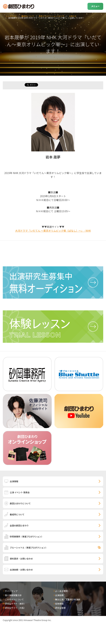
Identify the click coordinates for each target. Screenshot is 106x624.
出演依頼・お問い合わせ (21, 569)
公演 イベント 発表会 (20, 492)
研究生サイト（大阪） (15, 607)
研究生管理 (60, 607)
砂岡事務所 (26, 536)
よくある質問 (61, 590)
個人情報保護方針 (13, 595)
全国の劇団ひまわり (19, 525)
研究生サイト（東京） (15, 603)
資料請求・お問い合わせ (21, 558)
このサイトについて (14, 599)
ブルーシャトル (28, 547)
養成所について (27, 16)
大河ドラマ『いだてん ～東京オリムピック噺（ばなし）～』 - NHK (53, 230)
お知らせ (72, 16)
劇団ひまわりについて (20, 503)
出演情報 (14, 481)
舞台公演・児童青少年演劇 (67, 599)
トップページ (11, 16)
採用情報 (59, 603)
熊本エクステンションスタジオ (51, 16)
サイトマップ (11, 590)
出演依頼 (59, 595)
